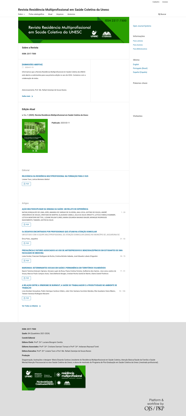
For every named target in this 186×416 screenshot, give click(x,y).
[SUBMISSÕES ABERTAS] (32, 65)
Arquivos (59, 14)
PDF (27, 184)
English (136, 64)
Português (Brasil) (140, 68)
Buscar (162, 14)
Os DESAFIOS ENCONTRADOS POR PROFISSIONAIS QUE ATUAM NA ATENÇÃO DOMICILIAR (73, 233)
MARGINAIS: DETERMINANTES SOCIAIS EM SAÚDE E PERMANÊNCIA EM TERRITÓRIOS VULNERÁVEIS (64, 268)
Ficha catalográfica (36, 14)
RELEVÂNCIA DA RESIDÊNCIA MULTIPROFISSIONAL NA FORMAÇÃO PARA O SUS (55, 176)
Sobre (20, 14)
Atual (50, 14)
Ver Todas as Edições (30, 306)
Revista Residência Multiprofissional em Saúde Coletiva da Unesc (63, 9)
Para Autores (138, 45)
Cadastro (156, 2)
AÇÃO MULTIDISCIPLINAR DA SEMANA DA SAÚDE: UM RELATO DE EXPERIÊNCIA (55, 209)
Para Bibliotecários (140, 49)
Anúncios (71, 14)
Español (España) (140, 72)
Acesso (165, 2)
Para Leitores (138, 41)
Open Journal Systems (142, 26)
